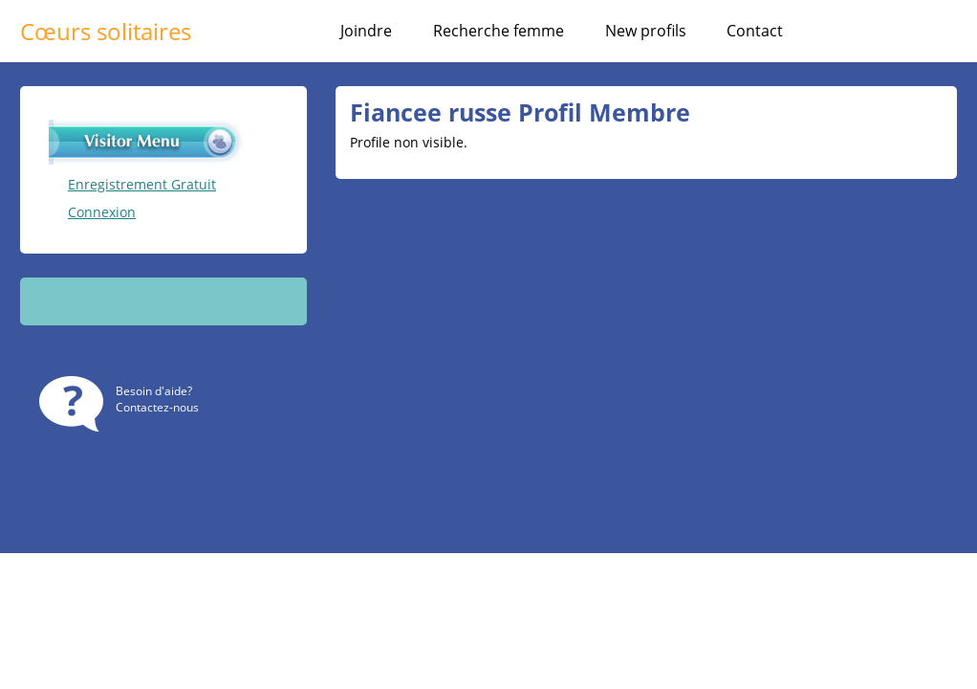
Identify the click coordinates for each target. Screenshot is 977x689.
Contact (755, 30)
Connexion (102, 212)
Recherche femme (498, 30)
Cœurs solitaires (105, 31)
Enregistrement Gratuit (142, 184)
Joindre (366, 30)
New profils (645, 30)
